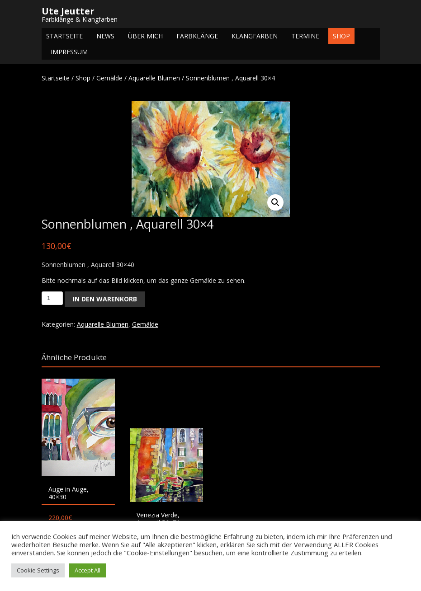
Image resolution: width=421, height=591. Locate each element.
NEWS (105, 36)
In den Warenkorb (105, 299)
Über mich (145, 36)
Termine (305, 36)
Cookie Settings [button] (38, 570)
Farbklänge (197, 36)
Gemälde (109, 78)
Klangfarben (255, 36)
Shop (341, 36)
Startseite (64, 36)
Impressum (69, 51)
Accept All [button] (87, 570)
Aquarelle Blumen (154, 78)
